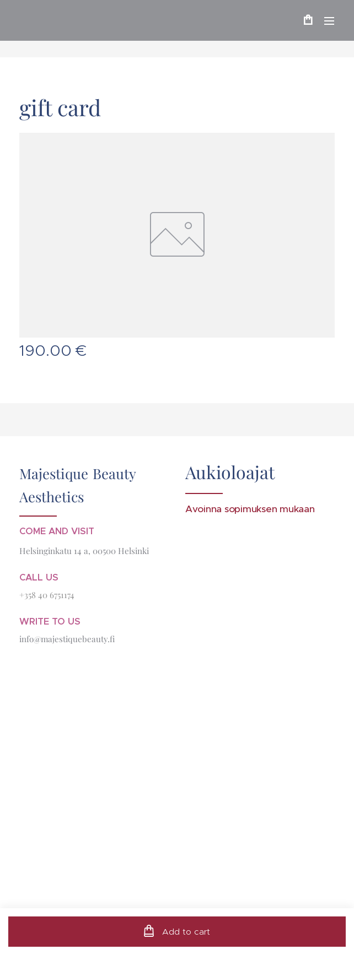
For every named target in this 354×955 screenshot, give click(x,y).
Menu (329, 20)
